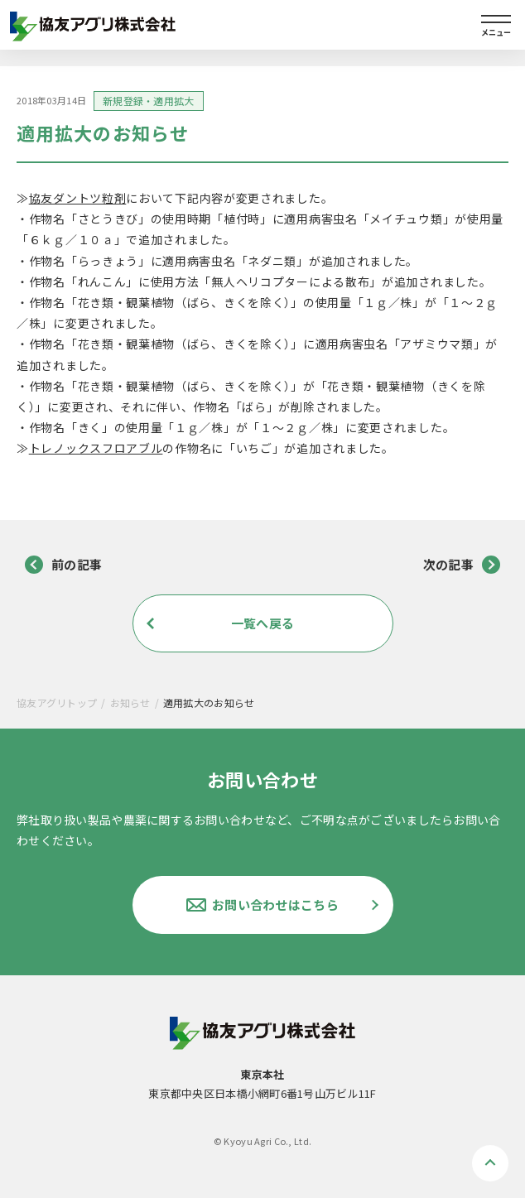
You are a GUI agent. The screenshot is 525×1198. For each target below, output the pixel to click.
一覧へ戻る (262, 623)
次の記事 (461, 565)
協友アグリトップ (57, 702)
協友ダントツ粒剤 (78, 198)
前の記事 (63, 565)
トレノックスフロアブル (96, 448)
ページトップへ (490, 1163)
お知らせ (130, 702)
